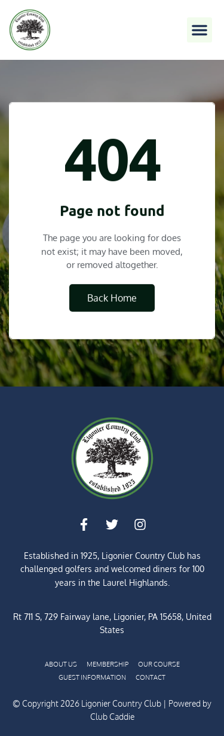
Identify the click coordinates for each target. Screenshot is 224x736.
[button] (199, 29)
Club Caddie (112, 716)
